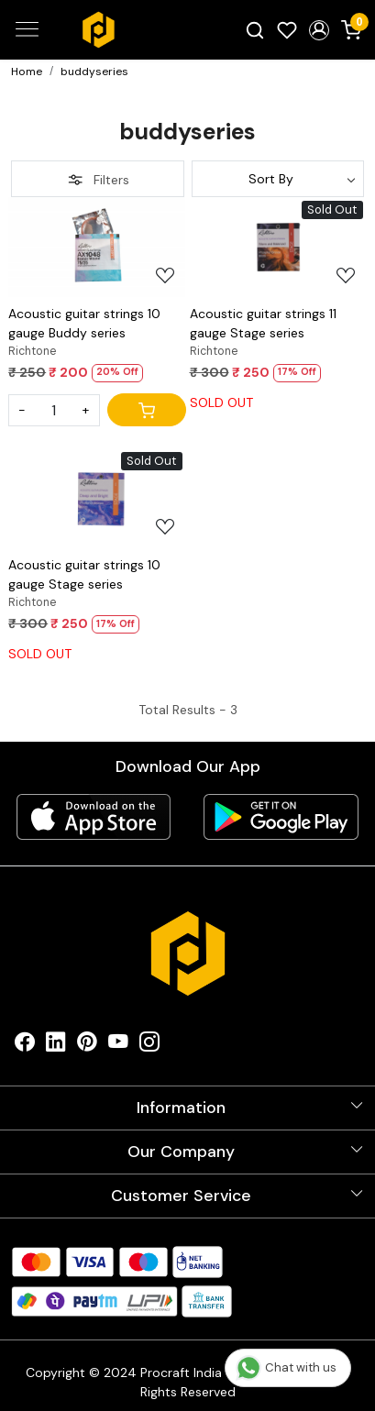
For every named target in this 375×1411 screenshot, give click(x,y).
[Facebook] (25, 1045)
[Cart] (146, 409)
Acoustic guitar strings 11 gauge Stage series (263, 323)
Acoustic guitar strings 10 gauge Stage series (84, 574)
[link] (255, 29)
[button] (319, 30)
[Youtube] (118, 1045)
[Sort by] (278, 178)
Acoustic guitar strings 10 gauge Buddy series (84, 323)
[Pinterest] (87, 1045)
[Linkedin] (56, 1045)
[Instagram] (149, 1045)
